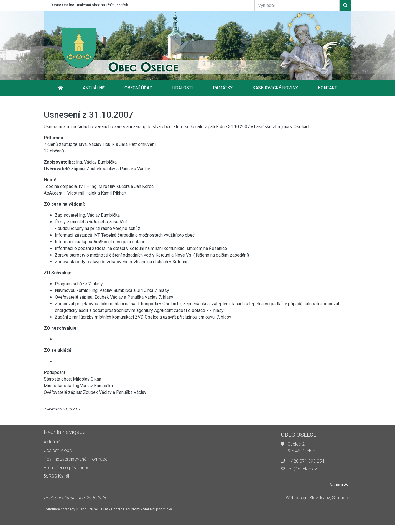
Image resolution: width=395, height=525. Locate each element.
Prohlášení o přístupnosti (67, 467)
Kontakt (327, 87)
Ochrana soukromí (125, 509)
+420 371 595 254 (306, 461)
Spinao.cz (341, 497)
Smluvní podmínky (157, 509)
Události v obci (58, 450)
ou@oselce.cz (303, 469)
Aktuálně (94, 87)
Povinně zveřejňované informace (76, 459)
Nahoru (338, 484)
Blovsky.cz (319, 497)
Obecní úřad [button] (138, 87)
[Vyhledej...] (297, 5)
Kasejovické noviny (275, 87)
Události (182, 87)
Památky (223, 87)
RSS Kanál (56, 476)
